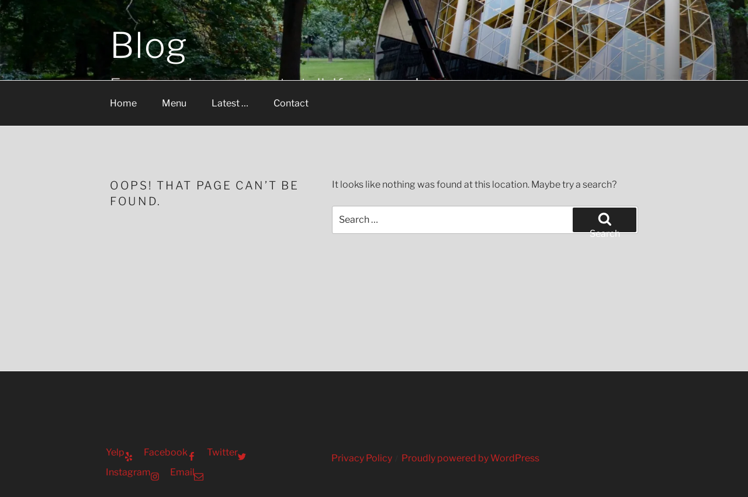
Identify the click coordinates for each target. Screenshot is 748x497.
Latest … (230, 103)
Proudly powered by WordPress (470, 458)
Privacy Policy (361, 458)
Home (123, 103)
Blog (149, 45)
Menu (174, 103)
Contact (291, 103)
